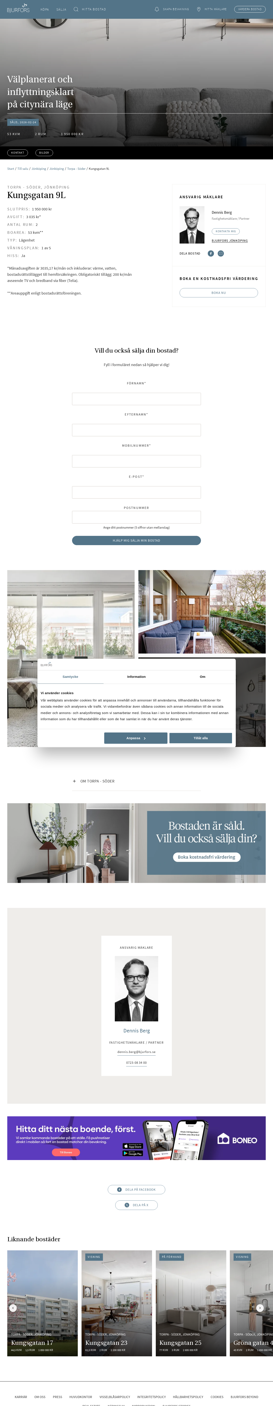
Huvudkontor (80, 1397)
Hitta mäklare (211, 9)
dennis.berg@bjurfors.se (136, 1051)
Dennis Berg (136, 1030)
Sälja (61, 9)
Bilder (44, 153)
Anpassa (136, 738)
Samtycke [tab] (70, 677)
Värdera (250, 9)
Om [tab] (202, 677)
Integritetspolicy (151, 1397)
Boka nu (219, 293)
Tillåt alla (201, 738)
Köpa (45, 9)
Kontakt (17, 153)
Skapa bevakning (172, 9)
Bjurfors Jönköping (230, 240)
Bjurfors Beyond (244, 1397)
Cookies (217, 1397)
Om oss (39, 1397)
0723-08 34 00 (136, 1062)
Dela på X (136, 1205)
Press (57, 1397)
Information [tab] (136, 677)
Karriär (21, 1397)
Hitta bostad (90, 9)
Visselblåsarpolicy (115, 1397)
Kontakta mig (226, 231)
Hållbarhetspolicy (188, 1397)
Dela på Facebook (136, 1189)
